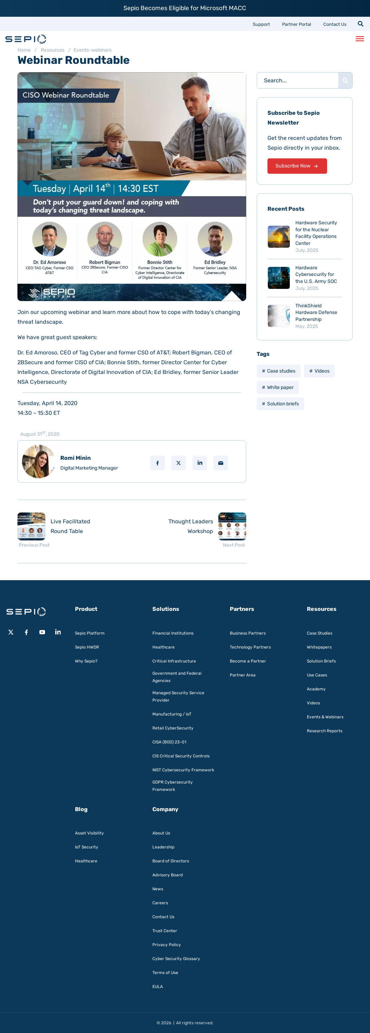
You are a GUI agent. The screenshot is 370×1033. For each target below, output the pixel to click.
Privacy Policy (166, 944)
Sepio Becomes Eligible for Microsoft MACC (184, 8)
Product (86, 609)
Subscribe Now (297, 166)
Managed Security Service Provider (178, 696)
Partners (242, 609)
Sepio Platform (90, 633)
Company (165, 809)
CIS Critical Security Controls (181, 756)
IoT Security (86, 847)
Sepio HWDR (87, 647)
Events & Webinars (325, 716)
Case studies (281, 371)
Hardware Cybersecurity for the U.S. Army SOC (316, 274)
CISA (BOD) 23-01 (169, 742)
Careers (160, 902)
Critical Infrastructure (174, 661)
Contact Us (335, 24)
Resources (53, 50)
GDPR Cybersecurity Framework (172, 786)
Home (24, 50)
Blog (81, 809)
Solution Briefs (321, 661)
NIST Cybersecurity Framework (183, 770)
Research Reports (324, 730)
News (157, 888)
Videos (322, 371)
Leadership (163, 847)
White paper (280, 387)
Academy (316, 689)
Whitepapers (319, 647)
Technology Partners (250, 647)
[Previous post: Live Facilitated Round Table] (62, 526)
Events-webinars (93, 50)
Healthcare (163, 647)
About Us (161, 833)
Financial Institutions (173, 633)
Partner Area (243, 675)
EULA (157, 986)
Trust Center (164, 930)
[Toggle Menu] (360, 38)
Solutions (165, 609)
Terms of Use (165, 972)
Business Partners (248, 633)
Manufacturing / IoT (171, 714)
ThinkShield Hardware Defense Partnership (316, 312)
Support (261, 24)
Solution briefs (283, 404)
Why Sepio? (86, 661)
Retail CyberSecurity (173, 728)
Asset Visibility (89, 833)
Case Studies (319, 633)
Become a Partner (248, 661)
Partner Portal (296, 24)
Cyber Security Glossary (176, 958)
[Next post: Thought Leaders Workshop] (201, 526)
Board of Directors (170, 861)
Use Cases (317, 675)
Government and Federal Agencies (177, 677)
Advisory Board (167, 875)
